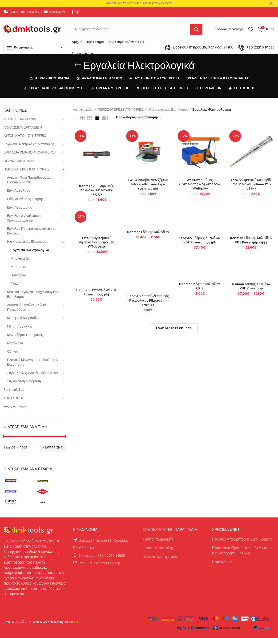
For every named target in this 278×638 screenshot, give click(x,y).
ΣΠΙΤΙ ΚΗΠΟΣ (14, 398)
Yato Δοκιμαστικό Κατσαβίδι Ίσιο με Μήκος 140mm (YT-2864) (251, 184)
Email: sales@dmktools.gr (99, 563)
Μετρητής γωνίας (19, 326)
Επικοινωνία (222, 562)
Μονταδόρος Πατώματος (25, 335)
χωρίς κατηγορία (15, 406)
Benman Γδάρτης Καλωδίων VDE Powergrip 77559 (251, 240)
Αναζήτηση (196, 29)
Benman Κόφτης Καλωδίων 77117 (199, 286)
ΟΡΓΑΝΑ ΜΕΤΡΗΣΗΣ (19, 161)
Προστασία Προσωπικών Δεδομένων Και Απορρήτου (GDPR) (243, 551)
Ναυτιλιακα (15, 343)
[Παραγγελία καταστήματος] (139, 118)
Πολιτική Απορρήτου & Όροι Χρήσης (242, 540)
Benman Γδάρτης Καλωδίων (148, 232)
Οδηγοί (12, 352)
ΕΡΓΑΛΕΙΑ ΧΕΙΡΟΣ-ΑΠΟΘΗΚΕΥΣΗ (30, 152)
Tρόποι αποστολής (158, 548)
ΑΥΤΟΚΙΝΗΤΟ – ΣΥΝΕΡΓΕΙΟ (25, 136)
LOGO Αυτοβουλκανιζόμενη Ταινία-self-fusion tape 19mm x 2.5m (148, 184)
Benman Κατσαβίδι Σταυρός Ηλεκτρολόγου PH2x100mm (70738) (148, 300)
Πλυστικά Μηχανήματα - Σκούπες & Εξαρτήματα (32, 362)
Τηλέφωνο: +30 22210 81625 (101, 556)
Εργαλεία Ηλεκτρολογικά (30, 250)
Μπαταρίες (18, 267)
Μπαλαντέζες (20, 259)
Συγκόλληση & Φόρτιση (24, 381)
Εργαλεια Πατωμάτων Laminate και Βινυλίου (32, 231)
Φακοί (15, 284)
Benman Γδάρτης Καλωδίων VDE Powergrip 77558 (199, 240)
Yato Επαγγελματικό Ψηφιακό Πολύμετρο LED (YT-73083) (96, 242)
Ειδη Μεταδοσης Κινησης (25, 199)
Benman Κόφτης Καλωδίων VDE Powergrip (251, 286)
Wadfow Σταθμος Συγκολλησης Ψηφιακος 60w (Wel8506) (200, 184)
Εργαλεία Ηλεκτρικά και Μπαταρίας (29, 144)
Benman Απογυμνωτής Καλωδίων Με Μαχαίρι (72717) (96, 190)
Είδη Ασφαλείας (18, 191)
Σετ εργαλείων (14, 390)
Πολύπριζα (18, 275)
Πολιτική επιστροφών (160, 557)
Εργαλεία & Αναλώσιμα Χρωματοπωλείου (24, 218)
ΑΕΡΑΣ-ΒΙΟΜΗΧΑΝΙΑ (20, 119)
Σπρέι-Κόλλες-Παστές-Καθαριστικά (32, 373)
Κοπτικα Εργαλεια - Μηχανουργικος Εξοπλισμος (32, 295)
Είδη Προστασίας (19, 207)
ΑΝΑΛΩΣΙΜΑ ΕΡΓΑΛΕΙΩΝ (23, 127)
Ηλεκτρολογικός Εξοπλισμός (27, 242)
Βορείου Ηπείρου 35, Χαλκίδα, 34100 (199, 47)
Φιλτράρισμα (53, 447)
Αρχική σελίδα (83, 110)
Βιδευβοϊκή (16, 541)
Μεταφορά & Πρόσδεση (24, 318)
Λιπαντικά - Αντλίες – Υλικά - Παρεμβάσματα (27, 308)
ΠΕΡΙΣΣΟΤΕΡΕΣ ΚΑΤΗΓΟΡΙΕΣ (26, 169)
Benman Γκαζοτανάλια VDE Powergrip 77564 (96, 292)
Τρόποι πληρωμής (158, 540)
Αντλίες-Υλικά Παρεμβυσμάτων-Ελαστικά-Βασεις (30, 180)
